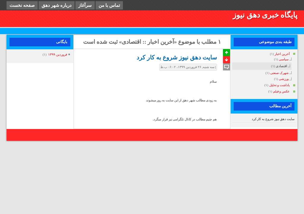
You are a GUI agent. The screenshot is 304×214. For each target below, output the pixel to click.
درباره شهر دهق (57, 5)
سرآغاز (85, 5)
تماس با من (109, 5)
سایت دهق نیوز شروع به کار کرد (273, 119)
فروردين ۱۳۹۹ (57, 54)
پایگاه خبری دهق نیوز (265, 15)
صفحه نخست (22, 5)
